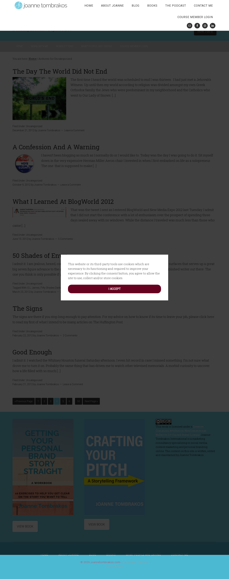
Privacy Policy (114, 566)
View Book (25, 526)
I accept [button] (114, 263)
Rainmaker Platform (135, 562)
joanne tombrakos (41, 5)
